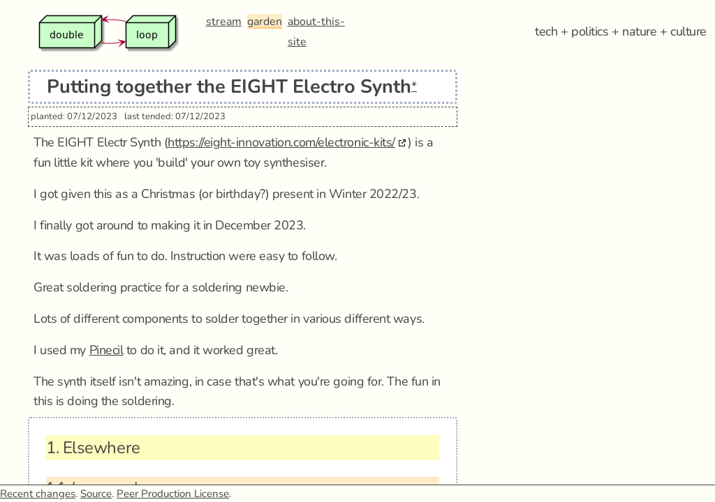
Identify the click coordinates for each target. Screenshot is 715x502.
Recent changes (37, 494)
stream (224, 21)
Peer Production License (173, 494)
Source (96, 494)
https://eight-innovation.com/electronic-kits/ (281, 142)
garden (264, 21)
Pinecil (106, 350)
